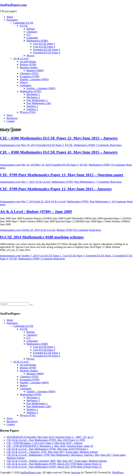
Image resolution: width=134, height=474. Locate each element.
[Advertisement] (25, 281)
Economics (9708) (29, 76)
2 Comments (102, 145)
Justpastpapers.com (10, 145)
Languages (32, 37)
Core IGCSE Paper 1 (44, 43)
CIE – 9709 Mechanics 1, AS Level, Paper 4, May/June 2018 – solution (44, 443)
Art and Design (28, 61)
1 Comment (46, 258)
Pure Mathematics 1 (37, 100)
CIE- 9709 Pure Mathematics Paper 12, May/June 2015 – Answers (56, 189)
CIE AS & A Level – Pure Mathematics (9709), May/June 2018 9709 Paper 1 (47, 449)
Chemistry (32, 31)
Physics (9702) (28, 112)
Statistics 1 (32, 106)
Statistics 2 (32, 109)
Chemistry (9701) (29, 73)
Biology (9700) (28, 64)
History (24, 82)
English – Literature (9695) (34, 79)
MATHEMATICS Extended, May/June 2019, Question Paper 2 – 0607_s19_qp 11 (50, 437)
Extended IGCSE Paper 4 (46, 52)
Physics (30, 55)
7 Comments (103, 181)
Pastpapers (12, 19)
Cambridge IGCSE (23, 22)
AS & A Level (20, 58)
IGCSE (23, 25)
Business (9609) (35, 70)
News (10, 115)
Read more (116, 145)
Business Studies (29, 67)
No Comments (81, 230)
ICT (28, 34)
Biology (30, 28)
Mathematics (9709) (30, 91)
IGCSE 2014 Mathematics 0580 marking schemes (42, 237)
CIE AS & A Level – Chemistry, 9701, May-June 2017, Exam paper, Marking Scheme (52, 451)
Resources (12, 118)
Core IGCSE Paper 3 (44, 46)
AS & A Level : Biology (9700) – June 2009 (36, 211)
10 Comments (118, 164)
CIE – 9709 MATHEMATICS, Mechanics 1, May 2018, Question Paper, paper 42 (50, 446)
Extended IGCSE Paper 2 (46, 49)
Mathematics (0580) (37, 40)
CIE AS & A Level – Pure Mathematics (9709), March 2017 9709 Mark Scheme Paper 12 (54, 466)
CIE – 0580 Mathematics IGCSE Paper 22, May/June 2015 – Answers (59, 138)
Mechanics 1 (33, 94)
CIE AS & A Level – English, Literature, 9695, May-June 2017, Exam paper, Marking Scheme (57, 460)
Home (10, 16)
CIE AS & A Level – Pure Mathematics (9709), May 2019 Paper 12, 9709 (46, 440)
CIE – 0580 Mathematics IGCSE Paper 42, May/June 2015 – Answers (59, 152)
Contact (11, 121)
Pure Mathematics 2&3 (38, 103)
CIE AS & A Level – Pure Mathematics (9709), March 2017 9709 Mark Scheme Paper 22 (54, 463)
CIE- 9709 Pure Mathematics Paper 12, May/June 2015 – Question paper (61, 175)
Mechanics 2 (33, 97)
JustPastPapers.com (13, 5)
